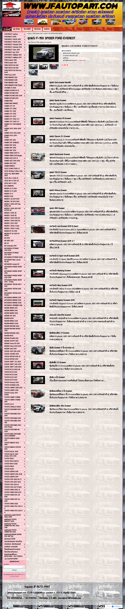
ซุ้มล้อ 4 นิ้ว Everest (57, 377)
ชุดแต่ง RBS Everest (56, 208)
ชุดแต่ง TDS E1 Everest (58, 172)
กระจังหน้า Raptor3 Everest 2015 (62, 300)
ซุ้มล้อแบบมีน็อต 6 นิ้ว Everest (60, 391)
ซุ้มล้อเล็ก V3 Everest (57, 362)
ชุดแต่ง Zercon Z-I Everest (59, 136)
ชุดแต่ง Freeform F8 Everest (60, 118)
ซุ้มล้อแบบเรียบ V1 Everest (59, 333)
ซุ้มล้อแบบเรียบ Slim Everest (60, 406)
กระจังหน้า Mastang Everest (60, 270)
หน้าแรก (29, 33)
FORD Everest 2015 (37, 33)
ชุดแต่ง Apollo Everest (57, 100)
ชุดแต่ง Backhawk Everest (59, 154)
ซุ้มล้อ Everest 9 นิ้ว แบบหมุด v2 (61, 347)
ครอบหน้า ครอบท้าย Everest (60, 315)
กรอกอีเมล (6, 564)
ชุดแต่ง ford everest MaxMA (60, 82)
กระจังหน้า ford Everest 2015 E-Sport (63, 226)
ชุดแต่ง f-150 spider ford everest (41, 42)
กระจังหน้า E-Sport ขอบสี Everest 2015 (64, 256)
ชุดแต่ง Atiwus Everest (58, 190)
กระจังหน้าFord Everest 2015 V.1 (61, 241)
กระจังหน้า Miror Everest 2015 (60, 285)
